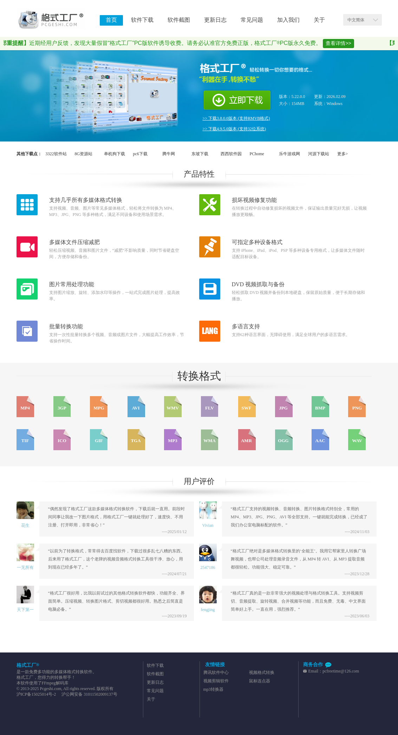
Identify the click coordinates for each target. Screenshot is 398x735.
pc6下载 (140, 153)
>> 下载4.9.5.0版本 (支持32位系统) (234, 128)
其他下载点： (29, 153)
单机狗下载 (114, 153)
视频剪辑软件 (216, 680)
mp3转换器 (213, 689)
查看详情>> (341, 43)
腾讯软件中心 (216, 672)
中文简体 (355, 20)
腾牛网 (168, 153)
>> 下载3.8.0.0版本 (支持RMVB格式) (236, 118)
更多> (342, 153)
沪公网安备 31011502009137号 (88, 694)
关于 (151, 699)
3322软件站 (56, 153)
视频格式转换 (261, 672)
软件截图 (155, 673)
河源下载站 (318, 153)
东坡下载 (199, 153)
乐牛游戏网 (289, 153)
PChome (257, 153)
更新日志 (155, 682)
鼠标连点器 (259, 680)
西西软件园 (231, 153)
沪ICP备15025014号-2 (36, 694)
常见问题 (155, 690)
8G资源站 (84, 153)
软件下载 (155, 665)
